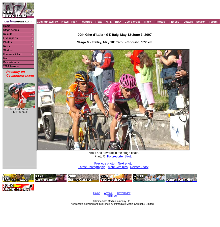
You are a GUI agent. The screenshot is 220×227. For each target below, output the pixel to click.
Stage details (11, 30)
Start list (8, 50)
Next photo (125, 163)
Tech (74, 21)
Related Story (139, 167)
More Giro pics (118, 167)
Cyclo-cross (133, 21)
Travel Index (124, 193)
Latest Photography (91, 167)
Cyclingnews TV (47, 21)
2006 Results (11, 66)
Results (7, 34)
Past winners (11, 62)
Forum (213, 21)
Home (6, 26)
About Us (112, 195)
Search (201, 21)
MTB (109, 21)
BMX (118, 21)
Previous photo (104, 163)
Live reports (10, 38)
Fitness (174, 21)
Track (147, 21)
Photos (160, 21)
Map (5, 58)
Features (86, 21)
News (65, 21)
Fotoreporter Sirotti (119, 156)
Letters (188, 21)
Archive (108, 193)
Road (99, 21)
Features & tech (12, 54)
